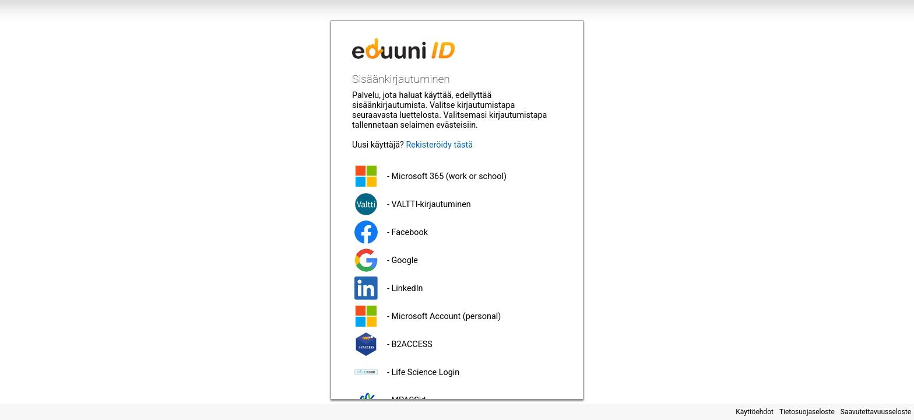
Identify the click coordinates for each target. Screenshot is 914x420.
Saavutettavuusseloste (876, 412)
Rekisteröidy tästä (439, 145)
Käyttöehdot (755, 412)
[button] (457, 176)
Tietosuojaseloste (807, 412)
